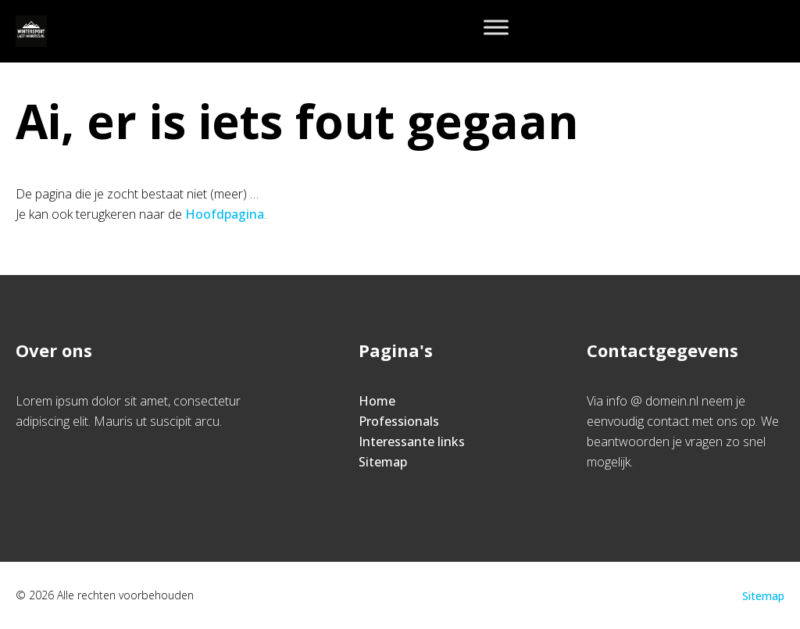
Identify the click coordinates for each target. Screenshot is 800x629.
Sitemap (383, 461)
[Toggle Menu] (496, 27)
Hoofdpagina (224, 214)
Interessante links (412, 441)
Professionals (399, 421)
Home (377, 400)
